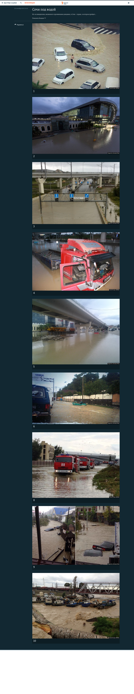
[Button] (19, 25)
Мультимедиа (30, 3)
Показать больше (39, 18)
